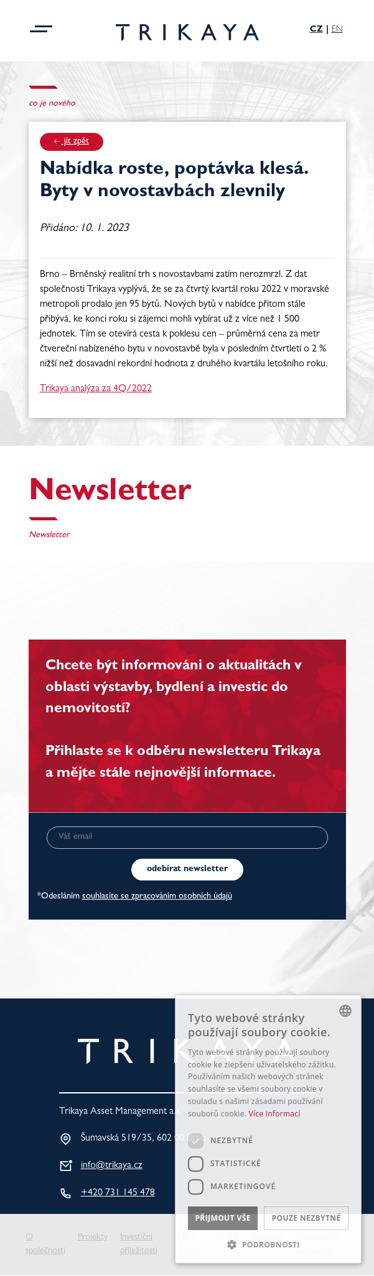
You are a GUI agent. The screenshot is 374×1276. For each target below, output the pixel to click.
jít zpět (71, 141)
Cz (316, 29)
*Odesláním (134, 897)
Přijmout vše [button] (222, 1218)
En (337, 29)
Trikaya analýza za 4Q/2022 (96, 389)
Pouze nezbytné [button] (306, 1218)
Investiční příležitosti (138, 1244)
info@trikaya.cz (112, 1166)
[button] (268, 1244)
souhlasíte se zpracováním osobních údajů (157, 897)
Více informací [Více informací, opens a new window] (275, 1113)
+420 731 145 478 (118, 1193)
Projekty (93, 1237)
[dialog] (268, 1129)
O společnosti (45, 1244)
